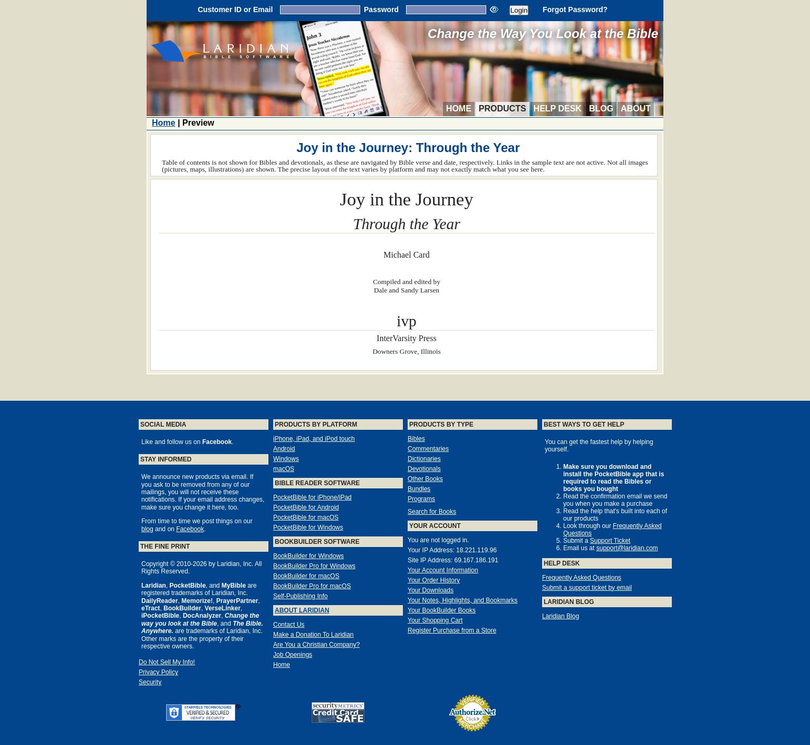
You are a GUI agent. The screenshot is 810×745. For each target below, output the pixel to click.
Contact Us (288, 624)
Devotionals (424, 469)
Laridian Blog (560, 616)
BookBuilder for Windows (308, 556)
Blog (601, 108)
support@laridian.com (627, 548)
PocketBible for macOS (306, 517)
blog (147, 529)
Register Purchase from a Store (452, 630)
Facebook (190, 529)
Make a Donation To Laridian (313, 634)
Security (150, 682)
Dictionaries (424, 459)
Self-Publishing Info (300, 596)
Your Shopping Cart (435, 620)
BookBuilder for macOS (306, 576)
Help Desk (558, 108)
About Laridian (302, 610)
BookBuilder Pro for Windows (314, 566)
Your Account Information (443, 570)
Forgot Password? (575, 9)
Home (458, 108)
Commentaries (428, 448)
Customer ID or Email (235, 9)
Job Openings (292, 654)
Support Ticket (610, 540)
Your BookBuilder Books (442, 610)
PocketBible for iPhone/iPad (312, 497)
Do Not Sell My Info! (167, 662)
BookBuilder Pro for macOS (312, 586)
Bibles (416, 438)
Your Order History (434, 580)
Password (381, 9)
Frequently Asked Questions (581, 577)
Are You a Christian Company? (316, 644)
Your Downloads (431, 590)
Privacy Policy (158, 672)
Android (284, 448)
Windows (286, 459)
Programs (421, 499)
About (636, 108)
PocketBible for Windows (308, 527)
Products (502, 108)
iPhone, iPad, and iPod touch (314, 438)
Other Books (425, 479)
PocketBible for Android (306, 507)
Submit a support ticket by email (587, 587)
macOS (283, 469)
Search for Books (432, 511)
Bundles (419, 489)
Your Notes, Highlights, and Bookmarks (462, 600)
